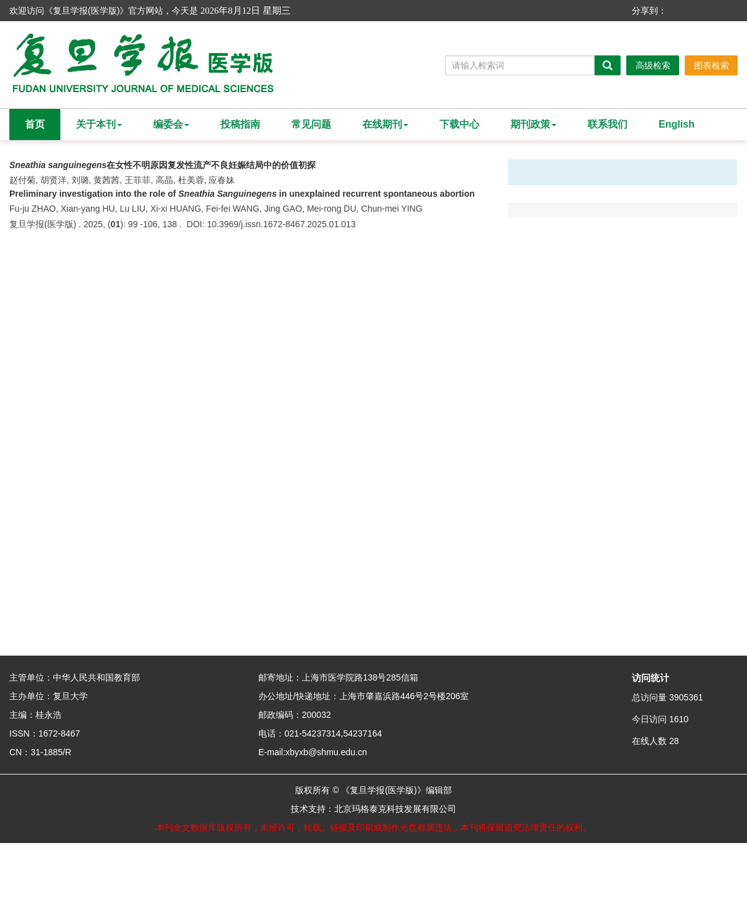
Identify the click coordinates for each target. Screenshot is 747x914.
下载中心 (459, 124)
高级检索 (653, 65)
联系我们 (607, 124)
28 (674, 741)
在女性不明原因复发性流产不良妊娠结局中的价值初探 (162, 165)
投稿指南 (240, 124)
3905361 (686, 697)
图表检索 (711, 65)
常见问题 (311, 124)
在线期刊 (385, 124)
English (677, 124)
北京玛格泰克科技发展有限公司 (395, 809)
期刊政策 (533, 124)
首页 (35, 124)
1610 (678, 719)
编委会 (171, 124)
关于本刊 (99, 124)
